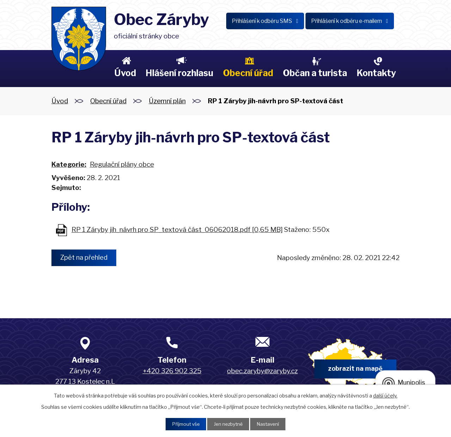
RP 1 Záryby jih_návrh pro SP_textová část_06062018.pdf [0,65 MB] (177, 230)
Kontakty (376, 73)
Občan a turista (315, 73)
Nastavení (270, 424)
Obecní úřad (248, 73)
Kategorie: (68, 164)
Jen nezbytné (228, 424)
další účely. (385, 395)
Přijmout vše (183, 424)
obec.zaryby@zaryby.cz (262, 371)
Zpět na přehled (86, 258)
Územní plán (167, 101)
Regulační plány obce (122, 164)
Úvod (125, 73)
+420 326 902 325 (172, 371)
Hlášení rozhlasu (179, 73)
